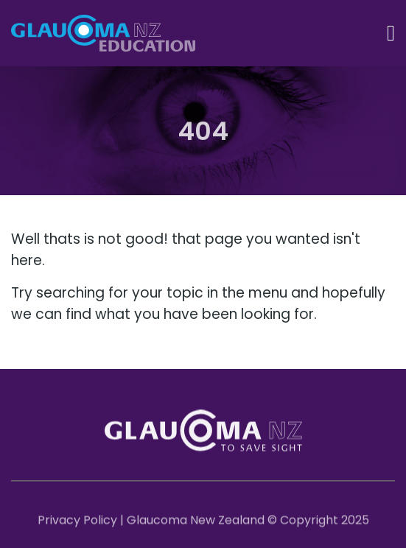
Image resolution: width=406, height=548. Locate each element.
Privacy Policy (77, 521)
